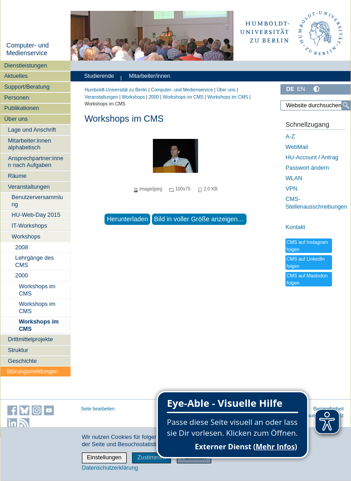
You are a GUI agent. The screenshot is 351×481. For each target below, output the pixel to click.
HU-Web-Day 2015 (35, 214)
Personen (16, 97)
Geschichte (22, 360)
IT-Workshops (29, 225)
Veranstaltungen (29, 186)
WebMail (296, 146)
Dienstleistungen (25, 65)
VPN (291, 188)
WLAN (293, 178)
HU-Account (301, 157)
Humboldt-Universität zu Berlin (116, 89)
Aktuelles (16, 75)
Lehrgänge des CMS (34, 261)
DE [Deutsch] (290, 89)
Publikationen (21, 108)
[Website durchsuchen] (315, 105)
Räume (17, 175)
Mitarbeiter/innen (149, 76)
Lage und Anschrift (32, 129)
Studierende (99, 76)
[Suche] (346, 105)
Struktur (18, 350)
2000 (21, 275)
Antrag (329, 157)
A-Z (290, 136)
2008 (21, 247)
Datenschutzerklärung (110, 467)
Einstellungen (104, 457)
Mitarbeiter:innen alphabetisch (29, 144)
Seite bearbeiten (98, 408)
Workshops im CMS (37, 289)
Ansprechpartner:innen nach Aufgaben (35, 161)
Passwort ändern (307, 167)
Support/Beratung (26, 86)
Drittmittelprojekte (30, 339)
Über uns (16, 118)
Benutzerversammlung (37, 200)
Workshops (25, 236)
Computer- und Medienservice (27, 49)
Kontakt (295, 227)
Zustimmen (152, 457)
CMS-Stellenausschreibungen (316, 202)
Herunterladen (127, 219)
